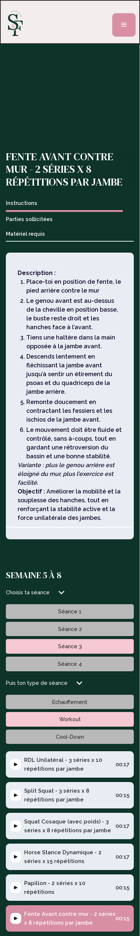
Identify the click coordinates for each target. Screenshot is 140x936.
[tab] (64, 204)
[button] (124, 25)
